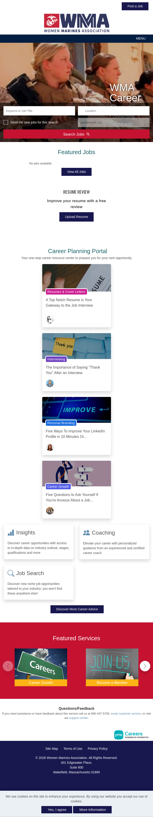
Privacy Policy (98, 748)
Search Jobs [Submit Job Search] (76, 134)
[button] (76, 39)
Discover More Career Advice (77, 609)
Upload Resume (76, 217)
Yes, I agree (57, 810)
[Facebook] (72, 782)
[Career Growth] (41, 666)
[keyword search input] (39, 110)
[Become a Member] (112, 666)
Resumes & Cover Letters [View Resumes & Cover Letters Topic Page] (66, 292)
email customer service (126, 713)
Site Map (51, 748)
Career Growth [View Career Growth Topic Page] (58, 486)
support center (78, 718)
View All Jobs (76, 172)
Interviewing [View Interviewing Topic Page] (56, 359)
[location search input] (114, 110)
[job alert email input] (114, 122)
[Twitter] (81, 782)
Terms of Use (72, 748)
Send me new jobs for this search (34, 122)
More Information (92, 810)
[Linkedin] (76, 782)
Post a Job (135, 6)
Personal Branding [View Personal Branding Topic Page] (61, 423)
